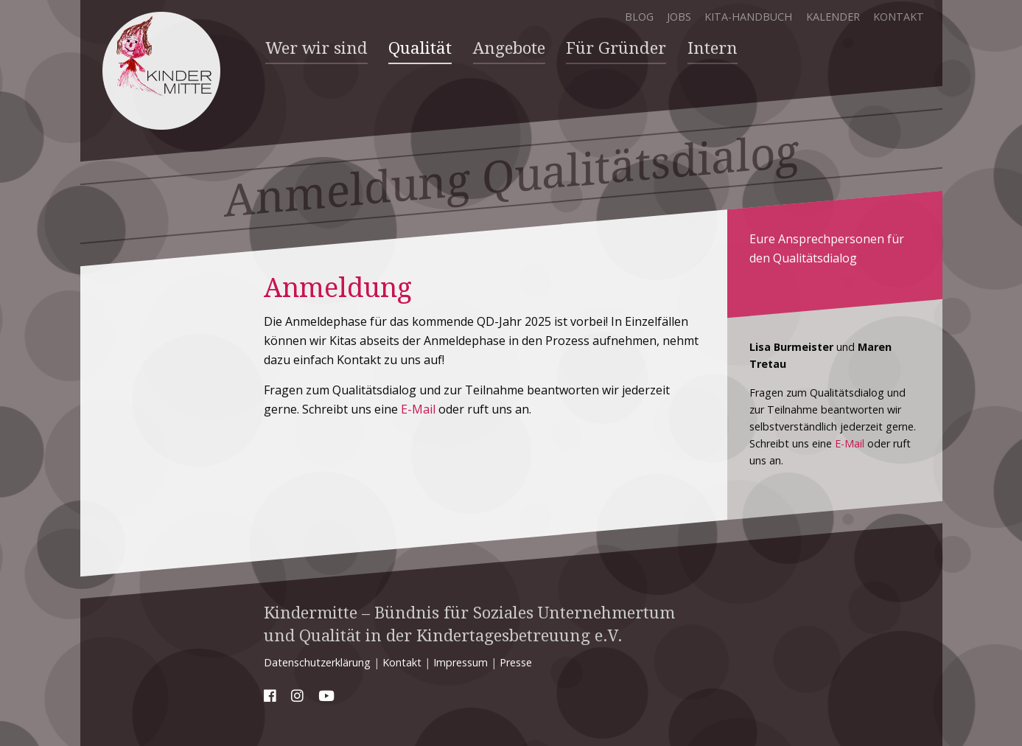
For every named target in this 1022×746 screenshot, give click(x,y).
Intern (712, 47)
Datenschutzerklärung (317, 662)
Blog (638, 17)
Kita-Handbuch (748, 17)
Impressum (460, 662)
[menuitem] (316, 48)
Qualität (420, 47)
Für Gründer (616, 47)
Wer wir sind (316, 47)
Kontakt (898, 17)
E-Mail (418, 408)
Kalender (832, 17)
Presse (516, 662)
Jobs (678, 17)
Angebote (508, 47)
